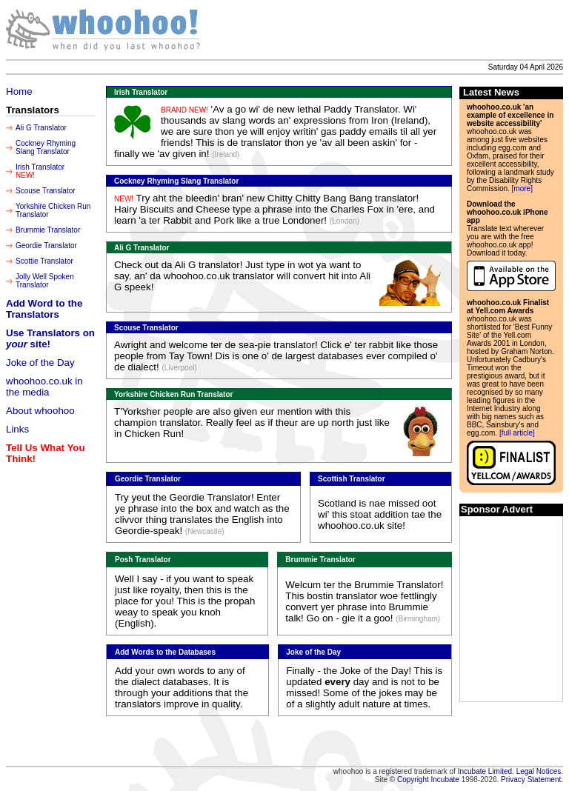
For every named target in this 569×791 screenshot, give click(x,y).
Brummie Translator (48, 230)
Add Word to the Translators (44, 309)
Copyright (414, 779)
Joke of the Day (40, 362)
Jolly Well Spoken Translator (45, 281)
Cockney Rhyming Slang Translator (46, 147)
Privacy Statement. (532, 779)
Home (19, 91)
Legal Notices (539, 771)
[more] (522, 188)
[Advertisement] (387, 29)
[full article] (517, 433)
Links (17, 429)
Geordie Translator (46, 245)
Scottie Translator (44, 261)
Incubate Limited (485, 771)
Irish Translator (40, 167)
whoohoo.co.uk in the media (44, 387)
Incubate (445, 779)
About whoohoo (40, 410)
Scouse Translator (46, 191)
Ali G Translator (41, 128)
